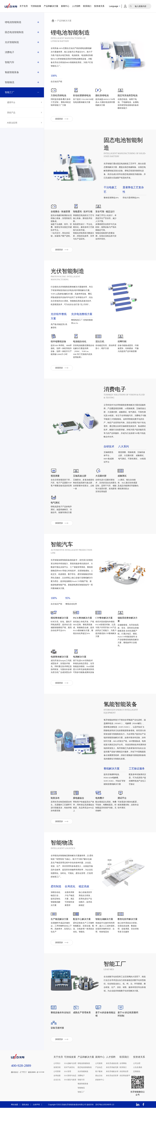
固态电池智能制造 (14, 32)
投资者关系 (99, 6)
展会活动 (98, 1091)
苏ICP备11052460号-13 (104, 1120)
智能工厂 (9, 92)
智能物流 (9, 82)
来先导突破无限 (112, 1083)
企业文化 (57, 1095)
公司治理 (136, 1078)
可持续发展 (36, 6)
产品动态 (98, 1083)
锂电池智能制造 (13, 22)
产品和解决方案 (51, 6)
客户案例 (98, 1087)
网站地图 (14, 1120)
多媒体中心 (99, 1095)
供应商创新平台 (126, 1091)
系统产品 (11, 112)
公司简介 (57, 1078)
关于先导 (24, 6)
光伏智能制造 (12, 42)
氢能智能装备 (12, 72)
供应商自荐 (124, 1087)
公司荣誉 (57, 1087)
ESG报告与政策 (70, 1095)
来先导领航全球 (112, 1087)
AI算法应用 (12, 123)
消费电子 (9, 52)
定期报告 (136, 1087)
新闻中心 (65, 6)
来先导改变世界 (112, 1091)
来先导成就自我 (112, 1078)
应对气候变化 (69, 1083)
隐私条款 (25, 1120)
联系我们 (87, 6)
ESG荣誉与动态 (70, 1091)
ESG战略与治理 (70, 1078)
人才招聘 (76, 6)
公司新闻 (98, 1078)
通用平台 (11, 102)
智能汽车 (9, 62)
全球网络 (123, 1078)
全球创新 (57, 1091)
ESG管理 (67, 1087)
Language (113, 6)
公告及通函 (137, 1083)
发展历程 (57, 1083)
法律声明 (36, 1120)
